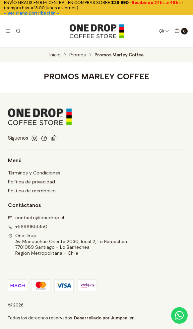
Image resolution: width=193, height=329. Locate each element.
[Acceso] (164, 31)
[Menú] (8, 31)
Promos (77, 55)
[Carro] (181, 31)
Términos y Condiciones (34, 173)
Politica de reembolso (32, 191)
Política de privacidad (31, 182)
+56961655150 (27, 227)
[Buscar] (18, 31)
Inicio (55, 55)
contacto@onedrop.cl (36, 218)
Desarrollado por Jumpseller (104, 318)
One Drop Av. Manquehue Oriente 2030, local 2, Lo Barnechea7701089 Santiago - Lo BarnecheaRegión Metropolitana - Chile (67, 244)
